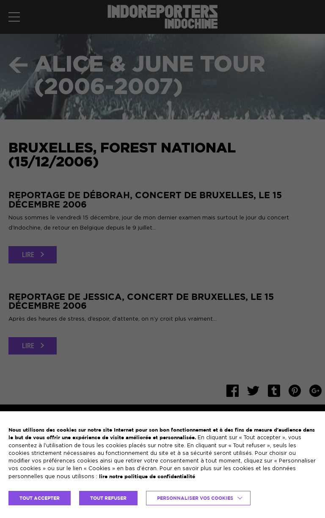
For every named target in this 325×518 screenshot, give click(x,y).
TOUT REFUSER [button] (108, 498)
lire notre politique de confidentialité (147, 476)
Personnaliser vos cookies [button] (195, 498)
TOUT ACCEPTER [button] (39, 498)
